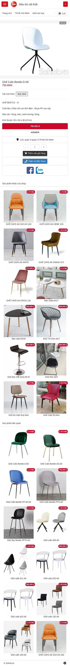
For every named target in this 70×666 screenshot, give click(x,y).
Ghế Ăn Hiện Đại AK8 (19, 415)
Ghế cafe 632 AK (51, 578)
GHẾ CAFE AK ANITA (19, 262)
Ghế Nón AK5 (51, 377)
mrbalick (35, 132)
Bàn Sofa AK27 (51, 300)
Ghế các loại (38, 13)
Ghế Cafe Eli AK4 (51, 415)
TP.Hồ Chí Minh (22, 13)
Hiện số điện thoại (35, 161)
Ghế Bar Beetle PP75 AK (18, 540)
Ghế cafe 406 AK (51, 540)
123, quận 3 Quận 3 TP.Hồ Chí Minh (35, 140)
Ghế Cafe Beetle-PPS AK (51, 502)
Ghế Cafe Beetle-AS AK (51, 464)
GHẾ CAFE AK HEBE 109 (51, 224)
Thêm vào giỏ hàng (35, 153)
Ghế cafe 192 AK (51, 616)
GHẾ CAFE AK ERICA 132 (18, 300)
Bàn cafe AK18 (18, 339)
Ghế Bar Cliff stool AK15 (18, 377)
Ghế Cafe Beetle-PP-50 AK (18, 502)
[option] (35, 49)
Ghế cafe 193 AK (18, 655)
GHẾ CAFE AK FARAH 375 (51, 262)
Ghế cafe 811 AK (18, 578)
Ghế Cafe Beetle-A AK (18, 464)
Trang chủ (7, 13)
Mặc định (22, 94)
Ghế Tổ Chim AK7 (51, 339)
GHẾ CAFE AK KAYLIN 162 (18, 224)
